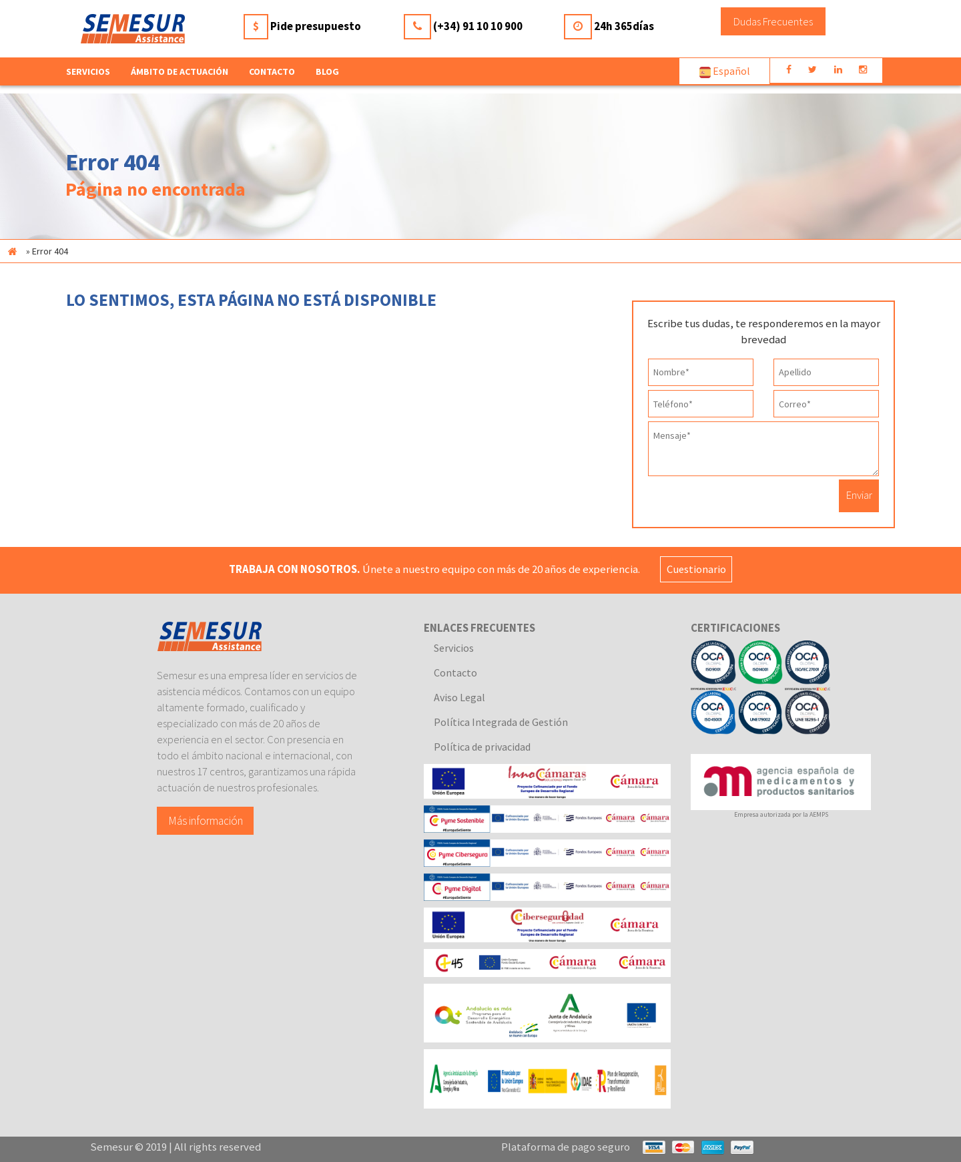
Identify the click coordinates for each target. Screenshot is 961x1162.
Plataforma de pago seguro (565, 1146)
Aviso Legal (459, 697)
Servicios (454, 647)
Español (724, 71)
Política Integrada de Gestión (501, 722)
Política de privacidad (482, 746)
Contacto (272, 71)
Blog (327, 71)
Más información (206, 820)
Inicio (12, 251)
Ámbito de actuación (179, 71)
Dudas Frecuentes (773, 21)
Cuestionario (698, 569)
